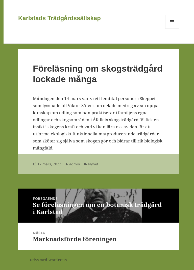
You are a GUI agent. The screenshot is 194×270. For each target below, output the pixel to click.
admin (74, 164)
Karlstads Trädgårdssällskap (59, 18)
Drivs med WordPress (48, 259)
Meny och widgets (172, 28)
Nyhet (93, 164)
